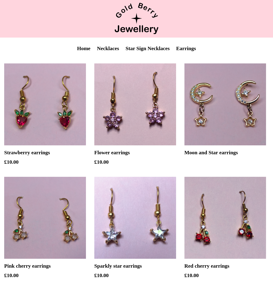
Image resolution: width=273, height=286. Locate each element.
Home (83, 48)
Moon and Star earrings (211, 152)
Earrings (186, 48)
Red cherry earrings (206, 266)
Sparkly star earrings (118, 266)
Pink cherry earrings (27, 266)
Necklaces (108, 48)
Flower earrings (112, 152)
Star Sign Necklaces (148, 48)
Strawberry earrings (27, 152)
